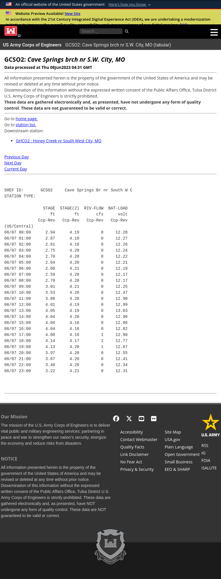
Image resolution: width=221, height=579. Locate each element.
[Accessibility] (138, 432)
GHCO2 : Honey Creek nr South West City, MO (58, 140)
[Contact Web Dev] (138, 440)
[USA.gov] (182, 440)
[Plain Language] (182, 447)
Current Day (15, 169)
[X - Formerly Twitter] (129, 418)
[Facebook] (116, 418)
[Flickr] (154, 418)
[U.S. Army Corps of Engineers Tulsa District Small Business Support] (182, 462)
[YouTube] (141, 418)
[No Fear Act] (138, 462)
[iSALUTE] (210, 468)
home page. (27, 118)
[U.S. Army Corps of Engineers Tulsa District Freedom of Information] (210, 461)
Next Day (12, 163)
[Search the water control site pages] (101, 31)
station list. (26, 124)
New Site (72, 13)
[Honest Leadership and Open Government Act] (182, 455)
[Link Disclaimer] (138, 455)
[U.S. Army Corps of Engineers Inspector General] (210, 453)
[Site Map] (182, 432)
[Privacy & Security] (138, 470)
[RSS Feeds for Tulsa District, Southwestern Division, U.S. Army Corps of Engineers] (210, 446)
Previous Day (16, 157)
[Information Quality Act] (138, 447)
